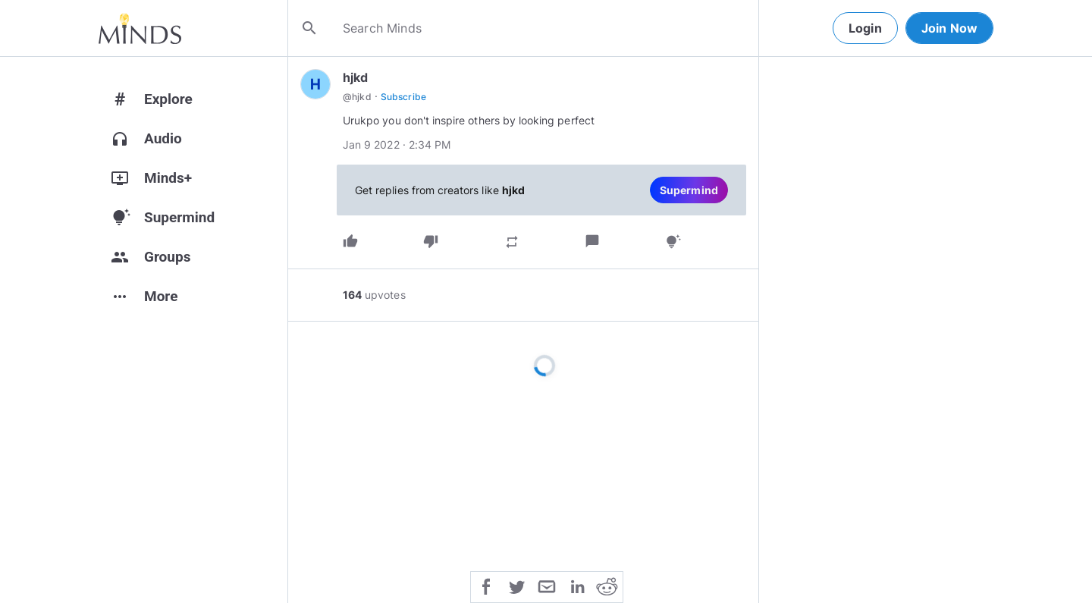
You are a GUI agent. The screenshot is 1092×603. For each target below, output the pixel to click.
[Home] (140, 28)
